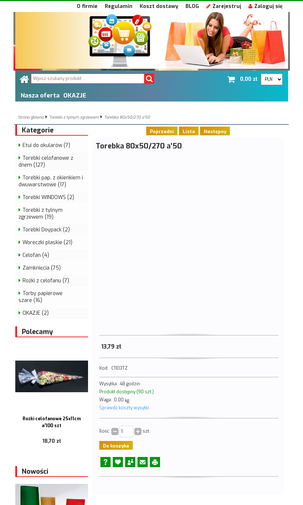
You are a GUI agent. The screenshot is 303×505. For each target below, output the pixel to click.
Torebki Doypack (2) (46, 229)
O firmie (87, 6)
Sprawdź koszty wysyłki (124, 408)
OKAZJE (74, 95)
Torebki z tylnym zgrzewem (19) (41, 213)
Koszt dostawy (159, 6)
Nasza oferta (40, 95)
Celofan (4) (36, 255)
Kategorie (37, 130)
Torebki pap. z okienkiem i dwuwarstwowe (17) (51, 181)
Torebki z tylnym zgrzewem (74, 117)
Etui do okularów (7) (46, 145)
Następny (215, 131)
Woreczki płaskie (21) (47, 242)
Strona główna (31, 117)
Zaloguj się (265, 6)
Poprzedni (162, 131)
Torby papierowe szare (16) (41, 297)
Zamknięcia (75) (42, 268)
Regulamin (118, 6)
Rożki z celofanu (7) (46, 280)
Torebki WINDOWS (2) (48, 197)
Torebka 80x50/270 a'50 (127, 117)
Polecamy (37, 331)
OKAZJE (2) (36, 313)
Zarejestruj (223, 6)
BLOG (192, 6)
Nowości (35, 471)
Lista (189, 131)
